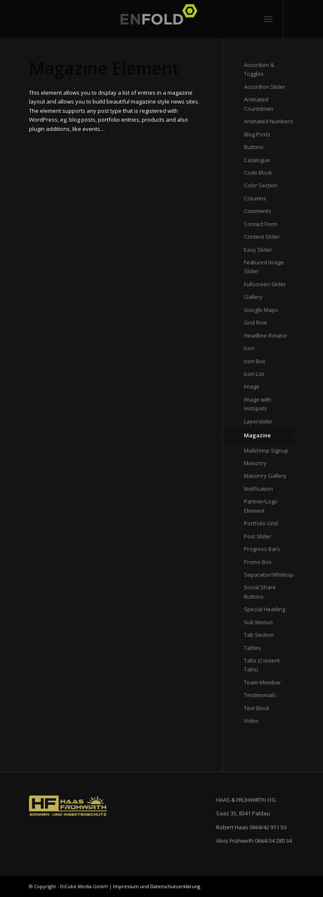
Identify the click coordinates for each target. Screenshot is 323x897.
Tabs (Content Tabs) (262, 665)
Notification (258, 488)
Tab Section (259, 635)
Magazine (257, 435)
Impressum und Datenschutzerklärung (156, 886)
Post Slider (257, 536)
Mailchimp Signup (266, 450)
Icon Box (254, 361)
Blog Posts (257, 134)
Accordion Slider (264, 86)
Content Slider (262, 236)
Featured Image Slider (264, 266)
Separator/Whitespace (269, 574)
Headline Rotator (265, 335)
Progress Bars (262, 549)
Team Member (262, 682)
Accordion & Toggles (259, 69)
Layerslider (258, 421)
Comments (257, 211)
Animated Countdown (258, 104)
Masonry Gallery (265, 475)
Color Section (261, 185)
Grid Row (255, 322)
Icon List (254, 374)
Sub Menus (258, 622)
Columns (255, 198)
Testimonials (260, 695)
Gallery (253, 297)
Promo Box (258, 562)
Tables (252, 648)
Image (251, 386)
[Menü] (268, 19)
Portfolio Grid (261, 523)
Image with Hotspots (257, 404)
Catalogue (257, 160)
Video (251, 720)
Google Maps (261, 310)
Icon (249, 348)
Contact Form (260, 224)
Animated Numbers (268, 121)
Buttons (254, 147)
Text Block (257, 708)
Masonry (255, 463)
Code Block (258, 172)
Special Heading (264, 609)
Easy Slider (258, 249)
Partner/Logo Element (261, 506)
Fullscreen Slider (265, 284)
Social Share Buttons (260, 591)
